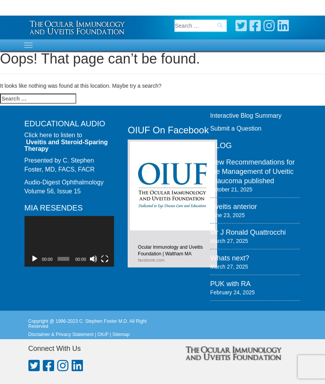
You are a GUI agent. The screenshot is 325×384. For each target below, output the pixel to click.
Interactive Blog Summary (245, 115)
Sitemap (121, 334)
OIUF (103, 334)
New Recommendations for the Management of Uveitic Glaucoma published (252, 171)
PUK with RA (230, 284)
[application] (69, 241)
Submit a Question (236, 128)
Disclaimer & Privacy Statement (61, 334)
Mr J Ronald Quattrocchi (248, 232)
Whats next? (229, 258)
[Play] (35, 259)
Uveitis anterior (233, 207)
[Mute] (93, 259)
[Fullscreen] (105, 259)
